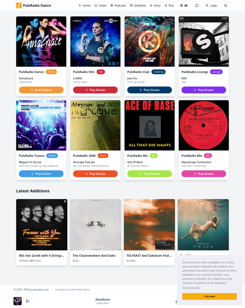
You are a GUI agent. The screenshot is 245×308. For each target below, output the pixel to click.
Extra (155, 5)
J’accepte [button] (209, 296)
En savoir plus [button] (191, 287)
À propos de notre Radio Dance (72, 289)
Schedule (138, 5)
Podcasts (118, 5)
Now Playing (41, 90)
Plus (169, 5)
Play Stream (95, 90)
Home (85, 5)
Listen (100, 5)
